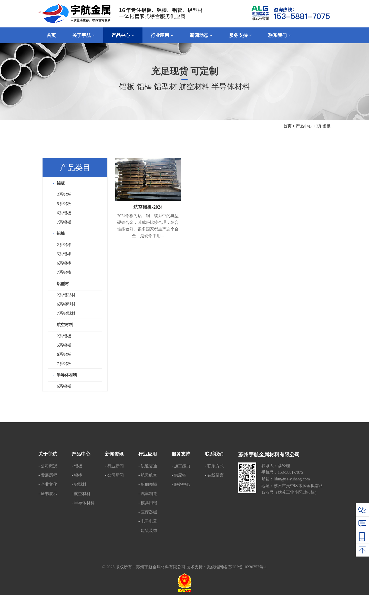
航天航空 (149, 475)
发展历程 (49, 475)
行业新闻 (115, 466)
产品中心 (304, 126)
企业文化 (49, 484)
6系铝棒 (64, 263)
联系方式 (215, 466)
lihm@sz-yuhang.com (292, 479)
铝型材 (63, 283)
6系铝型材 (66, 304)
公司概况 (49, 466)
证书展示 (49, 493)
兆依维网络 (217, 567)
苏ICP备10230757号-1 (247, 567)
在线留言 (215, 475)
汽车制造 (149, 493)
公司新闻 (115, 475)
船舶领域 (149, 484)
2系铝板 (64, 194)
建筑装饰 (149, 530)
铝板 (61, 183)
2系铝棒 (64, 245)
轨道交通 (149, 466)
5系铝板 (64, 203)
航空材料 (65, 324)
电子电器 (149, 521)
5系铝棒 (64, 254)
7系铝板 (64, 222)
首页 (287, 126)
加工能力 (182, 466)
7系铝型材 (66, 313)
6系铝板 (64, 213)
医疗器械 (149, 512)
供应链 (180, 475)
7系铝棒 (64, 272)
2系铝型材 (66, 295)
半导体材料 (67, 375)
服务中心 (182, 484)
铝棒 (61, 233)
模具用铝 (149, 503)
